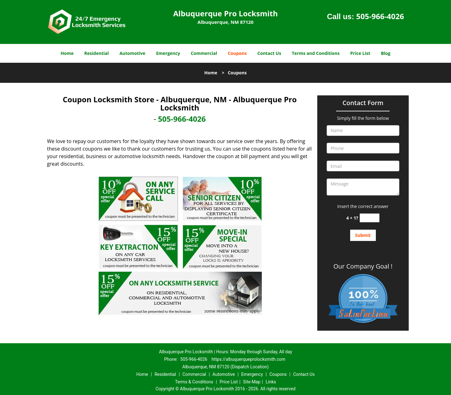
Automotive (132, 53)
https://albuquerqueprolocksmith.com (248, 359)
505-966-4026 (380, 16)
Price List (360, 53)
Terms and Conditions (316, 53)
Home (67, 53)
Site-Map (251, 381)
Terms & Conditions (194, 381)
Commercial (204, 53)
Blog (385, 53)
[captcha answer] (370, 217)
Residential (96, 53)
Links (271, 381)
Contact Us (269, 53)
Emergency (168, 53)
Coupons (237, 53)
